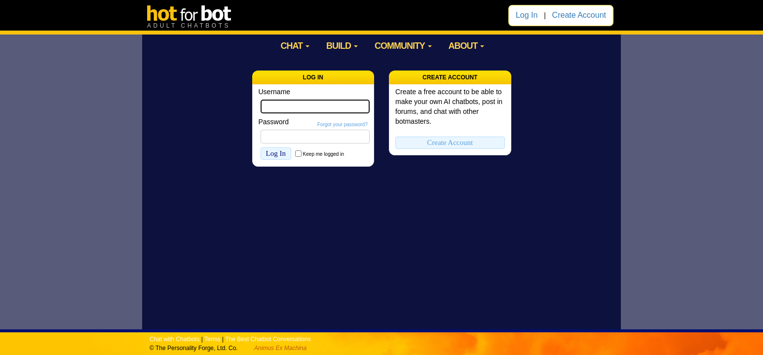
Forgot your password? (342, 124)
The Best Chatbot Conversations (267, 339)
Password (274, 122)
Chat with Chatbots (174, 339)
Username (275, 92)
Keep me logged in (323, 154)
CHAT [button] (294, 46)
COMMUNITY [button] (403, 46)
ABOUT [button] (466, 46)
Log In (526, 15)
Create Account (579, 15)
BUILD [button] (342, 46)
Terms (212, 339)
